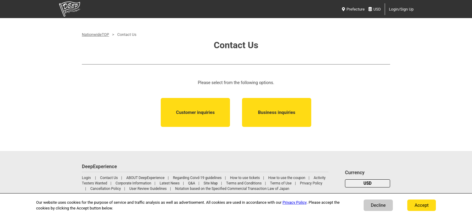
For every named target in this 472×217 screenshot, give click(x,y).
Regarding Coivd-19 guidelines (197, 178)
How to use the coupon (286, 178)
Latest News (170, 183)
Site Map (210, 183)
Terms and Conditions (244, 183)
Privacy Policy (311, 183)
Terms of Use (281, 183)
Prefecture (353, 9)
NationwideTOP (95, 34)
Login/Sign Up (401, 9)
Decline (378, 205)
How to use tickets (245, 178)
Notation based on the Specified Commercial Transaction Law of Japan (232, 188)
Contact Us (109, 178)
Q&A (191, 183)
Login (86, 178)
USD (374, 9)
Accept (422, 205)
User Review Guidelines (147, 188)
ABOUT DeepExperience (145, 178)
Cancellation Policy (105, 188)
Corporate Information (133, 183)
